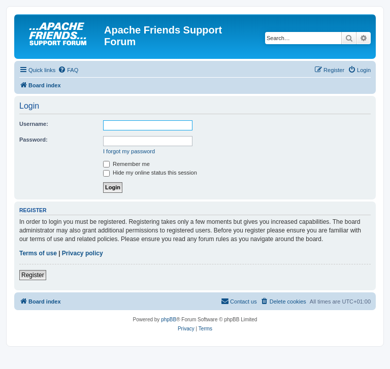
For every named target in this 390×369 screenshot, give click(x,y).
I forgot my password (129, 151)
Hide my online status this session (150, 173)
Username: (33, 124)
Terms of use (38, 253)
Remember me (126, 164)
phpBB (168, 319)
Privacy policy (82, 253)
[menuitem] (68, 70)
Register (32, 275)
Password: (33, 140)
